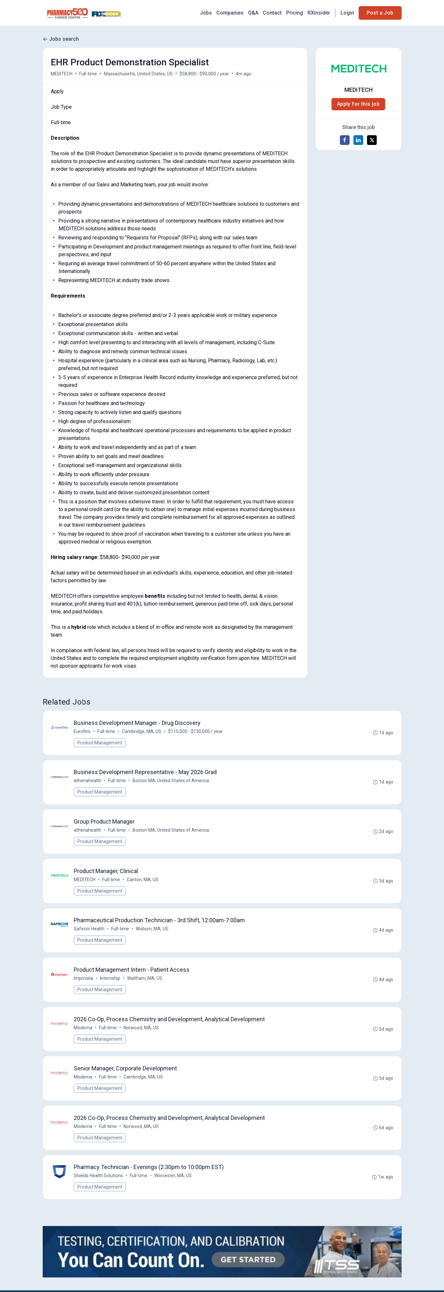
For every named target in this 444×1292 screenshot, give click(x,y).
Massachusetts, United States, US (138, 73)
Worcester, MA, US (173, 1176)
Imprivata (83, 978)
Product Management (100, 742)
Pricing (294, 13)
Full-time (88, 73)
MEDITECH (61, 73)
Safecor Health (89, 929)
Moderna (83, 1028)
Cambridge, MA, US (142, 731)
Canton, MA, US (143, 879)
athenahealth (88, 780)
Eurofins (82, 731)
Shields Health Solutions (98, 1176)
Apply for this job (358, 104)
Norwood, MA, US (141, 1028)
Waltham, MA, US (145, 978)
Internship (110, 978)
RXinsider (319, 13)
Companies (230, 13)
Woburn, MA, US (152, 929)
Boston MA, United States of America (171, 780)
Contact (272, 13)
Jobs (206, 13)
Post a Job (380, 13)
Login (347, 13)
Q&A (253, 13)
